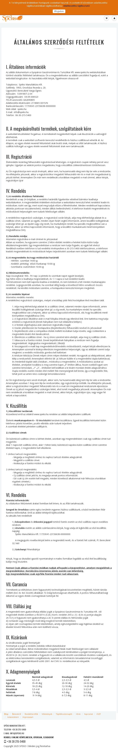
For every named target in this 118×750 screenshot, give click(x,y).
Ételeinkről (16, 714)
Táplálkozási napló (64, 714)
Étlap (6, 714)
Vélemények (47, 714)
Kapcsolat (88, 714)
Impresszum (28, 717)
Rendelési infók (31, 714)
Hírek (78, 714)
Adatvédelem (13, 717)
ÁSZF (98, 714)
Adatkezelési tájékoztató (76, 5)
